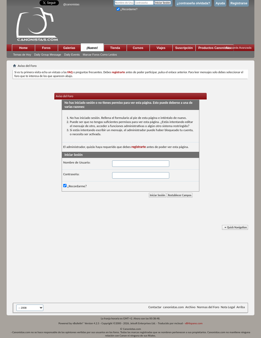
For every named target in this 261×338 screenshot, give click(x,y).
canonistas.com (173, 307)
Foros (46, 48)
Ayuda (220, 3)
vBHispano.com (193, 323)
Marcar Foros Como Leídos (100, 54)
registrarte (139, 147)
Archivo (190, 307)
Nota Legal (228, 307)
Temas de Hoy (22, 54)
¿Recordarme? (126, 9)
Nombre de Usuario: (76, 162)
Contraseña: (71, 174)
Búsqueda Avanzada (239, 47)
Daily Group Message (47, 54)
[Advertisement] (137, 265)
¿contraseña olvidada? (193, 3)
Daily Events (72, 54)
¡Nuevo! (92, 48)
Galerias (69, 48)
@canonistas (71, 4)
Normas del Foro (208, 307)
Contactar (154, 307)
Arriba (241, 307)
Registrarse (238, 3)
